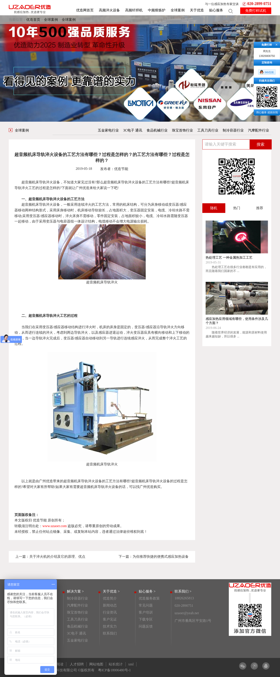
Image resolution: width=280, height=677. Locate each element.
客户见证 (110, 619)
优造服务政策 (149, 598)
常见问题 (146, 605)
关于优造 (197, 10)
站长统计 (116, 664)
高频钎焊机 (134, 10)
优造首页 (33, 19)
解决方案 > (75, 591)
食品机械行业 (157, 130)
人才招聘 (77, 664)
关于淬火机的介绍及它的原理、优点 (57, 556)
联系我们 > (183, 591)
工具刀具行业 (207, 130)
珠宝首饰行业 (182, 130)
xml (131, 664)
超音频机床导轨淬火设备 (40, 182)
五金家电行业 (108, 130)
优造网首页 (85, 10)
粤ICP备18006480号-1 (114, 670)
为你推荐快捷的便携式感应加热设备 (161, 556)
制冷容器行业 (233, 130)
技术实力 (110, 626)
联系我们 (110, 633)
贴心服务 (216, 10)
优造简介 (110, 598)
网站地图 (96, 664)
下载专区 (146, 619)
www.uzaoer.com (54, 526)
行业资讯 (110, 612)
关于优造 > (111, 591)
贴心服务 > (147, 591)
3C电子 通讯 (132, 130)
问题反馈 (146, 626)
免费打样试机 (255, 10)
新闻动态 (110, 605)
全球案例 (178, 10)
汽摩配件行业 (258, 130)
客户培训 (146, 612)
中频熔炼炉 (156, 10)
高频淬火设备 (109, 10)
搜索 (260, 144)
